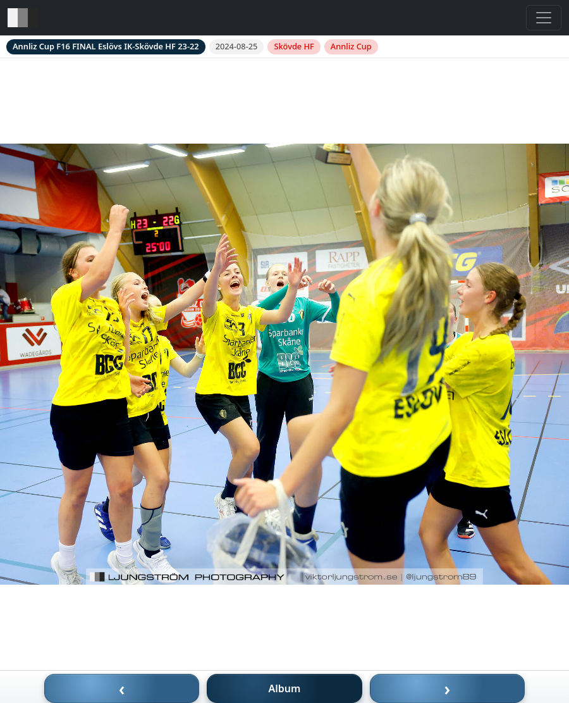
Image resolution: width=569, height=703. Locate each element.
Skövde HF (294, 46)
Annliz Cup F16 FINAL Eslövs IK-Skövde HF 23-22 (106, 46)
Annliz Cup (351, 46)
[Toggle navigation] (543, 17)
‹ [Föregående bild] (122, 688)
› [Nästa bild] (447, 688)
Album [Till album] (285, 688)
